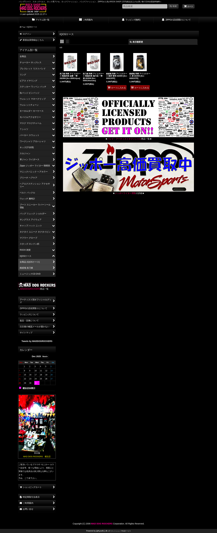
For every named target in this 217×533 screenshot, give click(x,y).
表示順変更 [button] (136, 42)
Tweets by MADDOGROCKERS (37, 341)
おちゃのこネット (103, 531)
